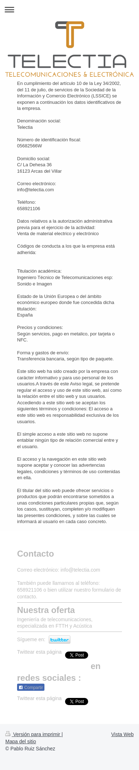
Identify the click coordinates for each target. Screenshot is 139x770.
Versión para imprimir (33, 734)
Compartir (30, 687)
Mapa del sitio (20, 741)
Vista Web (122, 734)
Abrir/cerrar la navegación (69, 9)
